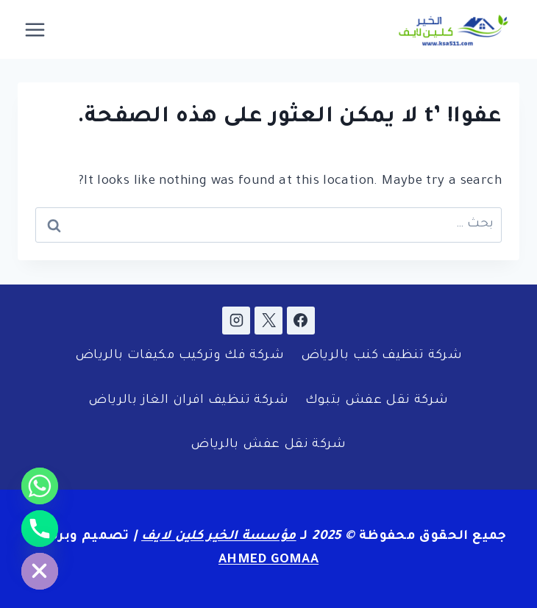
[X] (268, 321)
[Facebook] (301, 321)
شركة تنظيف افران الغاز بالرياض (188, 401)
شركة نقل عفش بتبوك (377, 401)
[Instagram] (236, 321)
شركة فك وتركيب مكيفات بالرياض (179, 356)
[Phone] (39, 528)
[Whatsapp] (39, 486)
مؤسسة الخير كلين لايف (218, 537)
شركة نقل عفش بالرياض (268, 445)
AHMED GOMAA (268, 561)
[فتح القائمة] (35, 29)
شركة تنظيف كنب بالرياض (381, 356)
